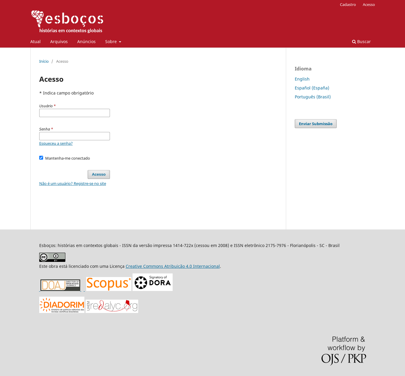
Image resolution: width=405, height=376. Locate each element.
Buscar (361, 41)
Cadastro (348, 4)
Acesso (369, 4)
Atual (35, 41)
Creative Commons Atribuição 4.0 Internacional (173, 266)
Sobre (111, 41)
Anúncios (86, 41)
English (302, 79)
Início (44, 61)
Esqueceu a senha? (56, 143)
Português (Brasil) (313, 97)
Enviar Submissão (315, 123)
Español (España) (312, 88)
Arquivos (59, 41)
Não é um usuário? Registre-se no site (72, 183)
